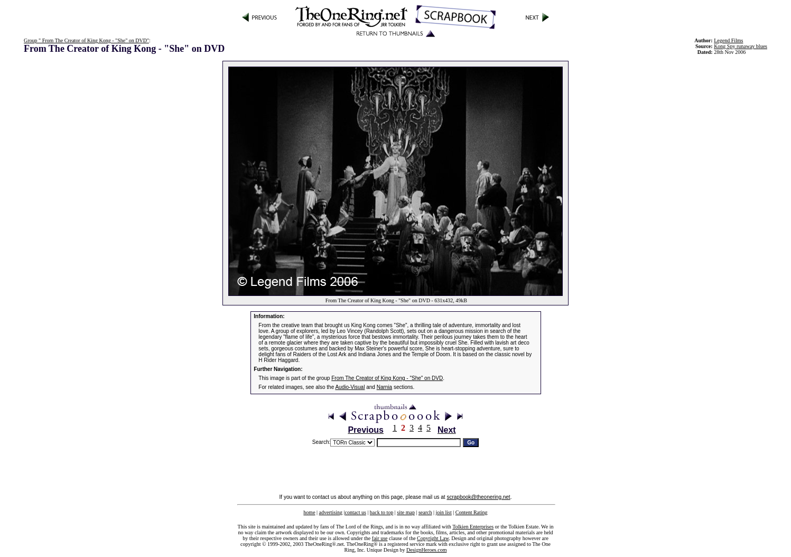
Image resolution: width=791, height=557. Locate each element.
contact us (355, 512)
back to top (381, 512)
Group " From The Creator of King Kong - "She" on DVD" (86, 40)
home (309, 512)
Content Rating (471, 512)
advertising (330, 512)
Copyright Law (433, 538)
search (425, 512)
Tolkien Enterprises (473, 527)
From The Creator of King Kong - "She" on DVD (387, 378)
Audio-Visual (350, 387)
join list (443, 512)
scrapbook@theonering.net (478, 497)
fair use (380, 538)
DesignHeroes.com (426, 550)
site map (406, 512)
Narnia (384, 387)
